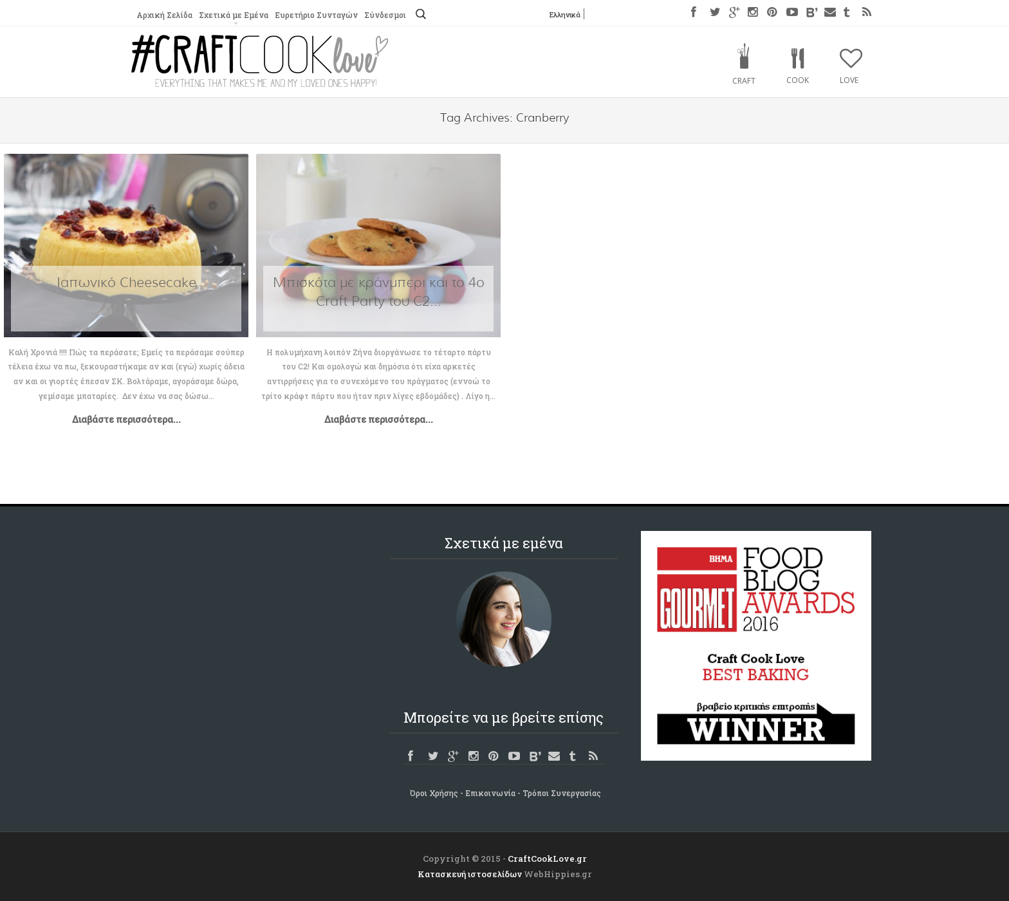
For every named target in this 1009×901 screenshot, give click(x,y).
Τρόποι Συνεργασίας (562, 793)
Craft (743, 80)
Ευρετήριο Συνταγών (316, 15)
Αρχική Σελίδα (164, 15)
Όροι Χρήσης (434, 793)
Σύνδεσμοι (385, 15)
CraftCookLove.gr (547, 858)
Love (849, 80)
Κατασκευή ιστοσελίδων (470, 874)
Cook (797, 80)
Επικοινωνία (490, 793)
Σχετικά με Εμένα (233, 15)
